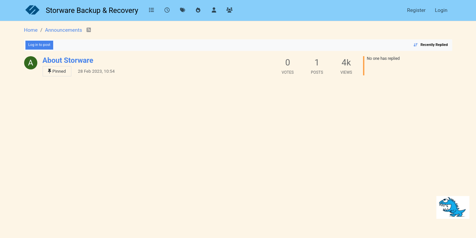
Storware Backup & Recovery (92, 10)
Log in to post (39, 45)
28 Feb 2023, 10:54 (96, 71)
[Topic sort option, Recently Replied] (430, 45)
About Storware (68, 60)
